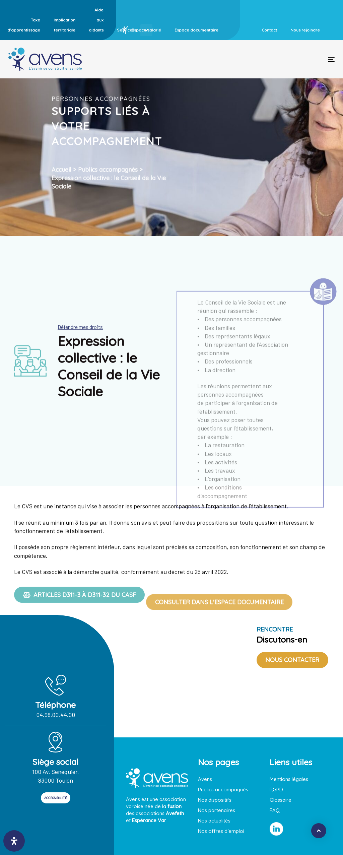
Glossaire (280, 800)
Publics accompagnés (108, 189)
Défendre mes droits (80, 342)
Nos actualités (214, 820)
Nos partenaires (216, 810)
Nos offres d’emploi (221, 831)
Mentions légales (289, 779)
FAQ (275, 810)
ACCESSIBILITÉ (55, 798)
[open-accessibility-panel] (14, 841)
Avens (205, 779)
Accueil (61, 189)
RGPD (276, 789)
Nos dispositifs (214, 800)
